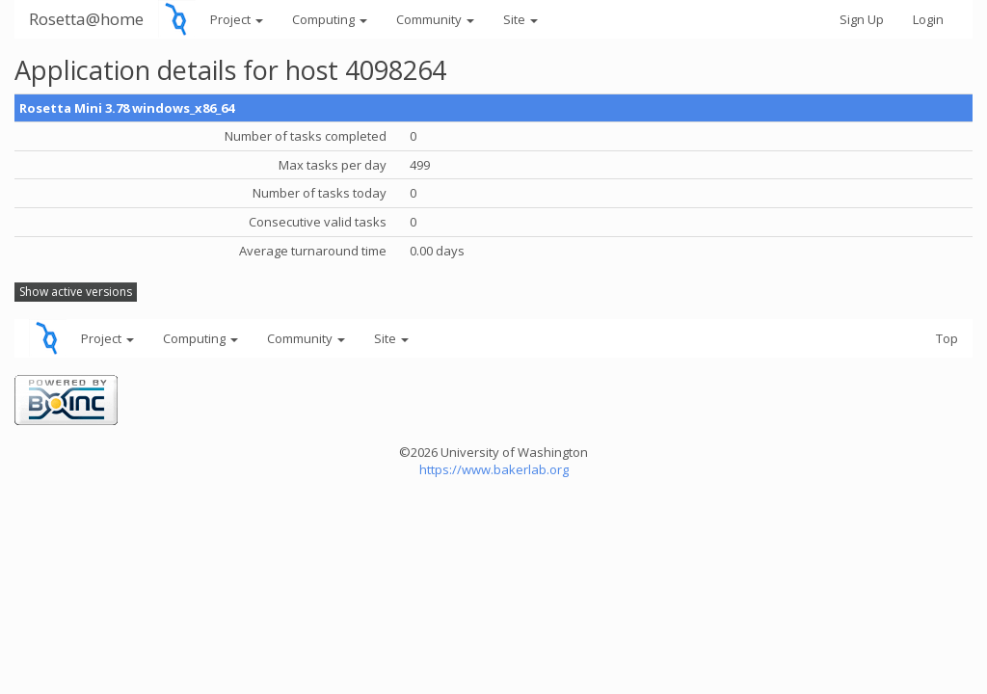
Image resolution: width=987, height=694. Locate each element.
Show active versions (75, 291)
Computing (329, 19)
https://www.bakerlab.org (494, 469)
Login (928, 19)
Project (236, 19)
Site (520, 19)
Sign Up (862, 19)
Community (435, 19)
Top (947, 338)
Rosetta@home (86, 19)
